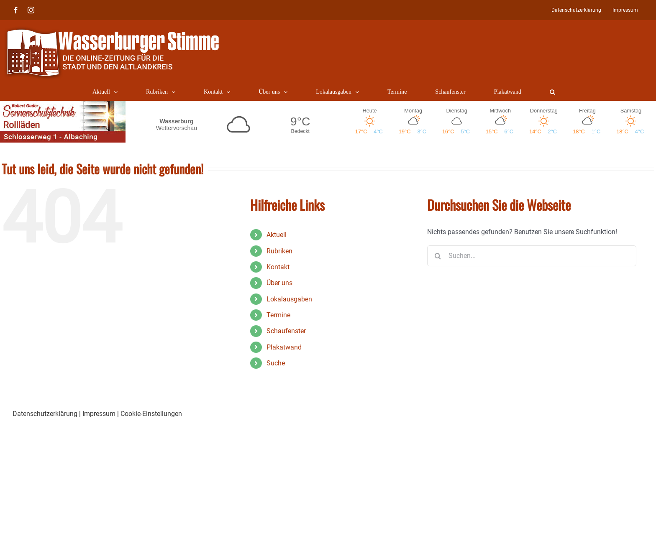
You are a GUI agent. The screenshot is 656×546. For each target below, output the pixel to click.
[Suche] (437, 255)
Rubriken (279, 251)
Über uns (279, 283)
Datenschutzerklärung (45, 414)
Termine (278, 315)
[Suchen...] (531, 255)
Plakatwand (284, 347)
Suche (275, 363)
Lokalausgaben (289, 299)
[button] (552, 92)
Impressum (98, 414)
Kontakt (278, 267)
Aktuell (276, 235)
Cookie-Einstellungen (151, 414)
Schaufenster (286, 331)
